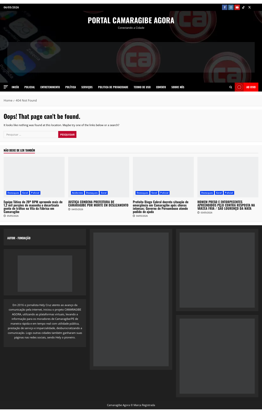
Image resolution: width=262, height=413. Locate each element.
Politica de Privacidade (113, 87)
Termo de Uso (142, 87)
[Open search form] (230, 87)
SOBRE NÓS (177, 87)
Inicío (15, 87)
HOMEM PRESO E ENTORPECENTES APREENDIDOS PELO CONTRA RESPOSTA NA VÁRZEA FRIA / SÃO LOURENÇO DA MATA (226, 205)
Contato (161, 87)
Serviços (87, 87)
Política (70, 87)
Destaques (13, 192)
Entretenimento (50, 87)
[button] (6, 86)
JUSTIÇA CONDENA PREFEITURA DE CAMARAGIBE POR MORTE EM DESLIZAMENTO (98, 203)
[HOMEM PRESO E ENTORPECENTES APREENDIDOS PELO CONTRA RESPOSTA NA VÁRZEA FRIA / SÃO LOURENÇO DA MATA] (227, 177)
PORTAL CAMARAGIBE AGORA (131, 20)
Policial (29, 87)
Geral (25, 192)
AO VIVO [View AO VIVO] (245, 87)
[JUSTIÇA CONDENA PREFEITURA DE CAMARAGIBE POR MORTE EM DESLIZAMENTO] (98, 177)
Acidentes (77, 192)
